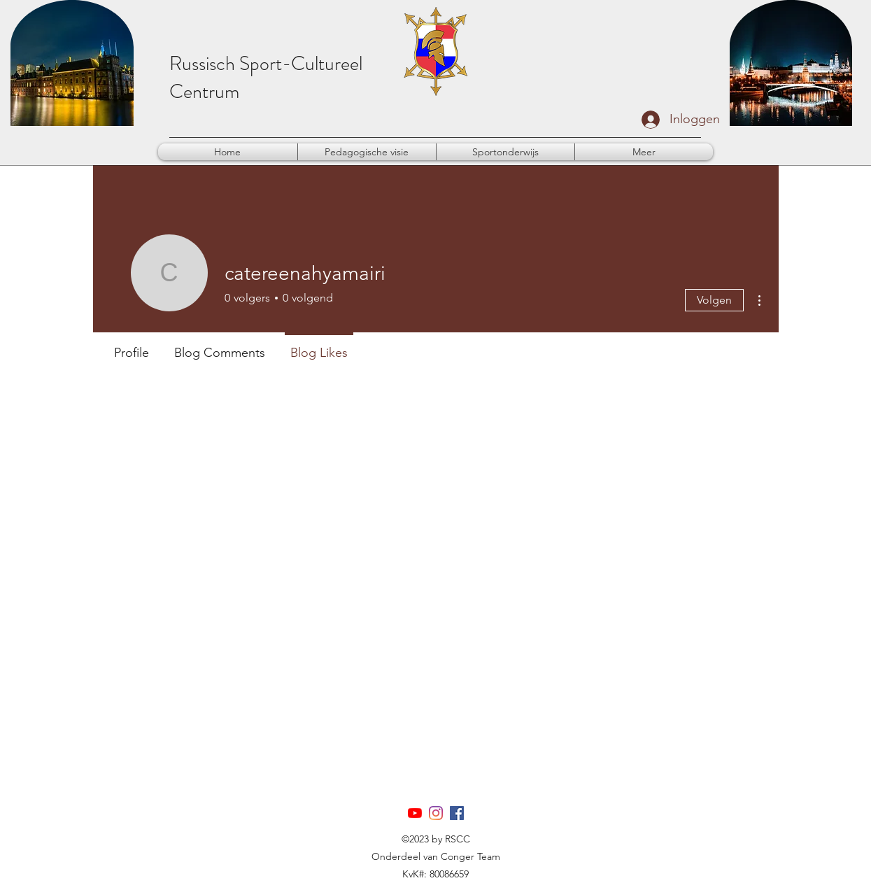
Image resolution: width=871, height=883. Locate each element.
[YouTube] (415, 813)
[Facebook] (457, 813)
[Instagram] (436, 813)
